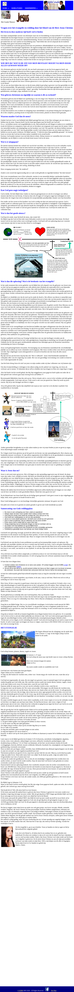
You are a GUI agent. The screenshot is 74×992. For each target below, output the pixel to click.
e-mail (66, 565)
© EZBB (20, 990)
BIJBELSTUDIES (17, 8)
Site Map (53, 990)
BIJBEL (5, 8)
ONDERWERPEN (30, 8)
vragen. (18, 566)
